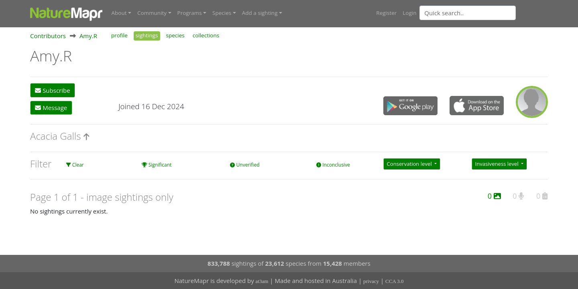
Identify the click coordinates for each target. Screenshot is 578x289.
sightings (147, 35)
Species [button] (221, 12)
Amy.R (88, 36)
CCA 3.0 (394, 281)
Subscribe (52, 90)
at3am (262, 281)
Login (409, 12)
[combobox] (483, 13)
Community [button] (152, 12)
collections (206, 35)
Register (386, 12)
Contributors (48, 36)
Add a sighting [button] (260, 12)
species (175, 35)
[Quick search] (467, 13)
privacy (371, 281)
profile (119, 35)
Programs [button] (189, 12)
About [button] (119, 12)
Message (51, 108)
